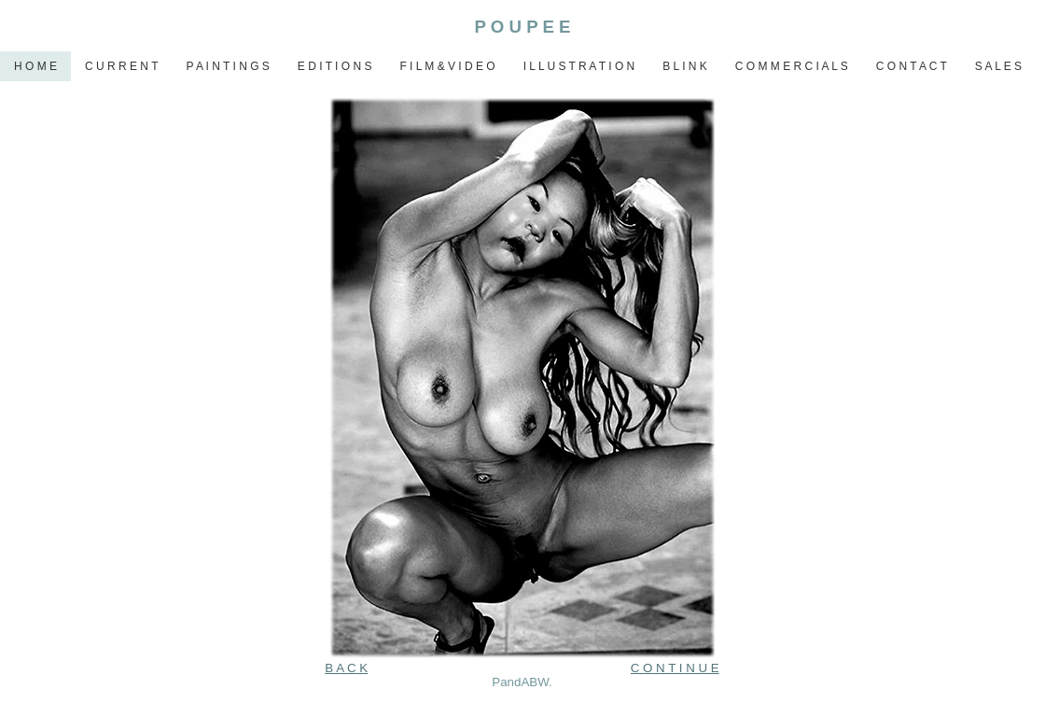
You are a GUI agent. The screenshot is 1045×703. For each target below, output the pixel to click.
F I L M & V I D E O (447, 66)
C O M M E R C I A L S (791, 66)
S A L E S (998, 66)
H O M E (35, 66)
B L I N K (684, 66)
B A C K (346, 668)
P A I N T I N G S (227, 66)
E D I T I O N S (335, 66)
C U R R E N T (121, 66)
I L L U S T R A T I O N (579, 66)
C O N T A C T (911, 66)
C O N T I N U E (675, 668)
